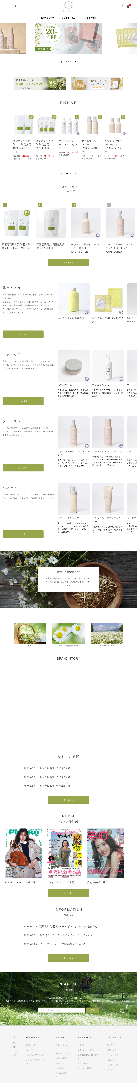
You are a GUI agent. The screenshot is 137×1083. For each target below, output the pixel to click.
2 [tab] (70, 173)
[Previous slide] (61, 62)
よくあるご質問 (89, 18)
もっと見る (68, 263)
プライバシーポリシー (87, 1050)
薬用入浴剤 (111, 1045)
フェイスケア (112, 1055)
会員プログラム (68, 18)
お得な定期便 (61, 1058)
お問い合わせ (83, 1063)
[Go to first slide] (75, 62)
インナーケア (112, 1065)
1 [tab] (67, 173)
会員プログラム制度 (34, 1055)
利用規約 (81, 1045)
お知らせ (59, 1063)
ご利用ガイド (61, 1068)
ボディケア (111, 1050)
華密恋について (47, 18)
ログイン (30, 1050)
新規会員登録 (32, 1045)
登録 (93, 1010)
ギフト (110, 1070)
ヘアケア (110, 1060)
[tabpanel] (23, 138)
